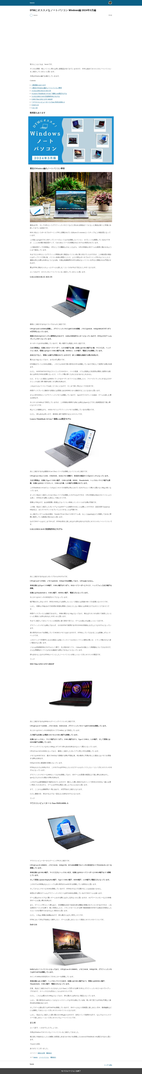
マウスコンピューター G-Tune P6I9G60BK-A (48, 102)
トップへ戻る (108, 1065)
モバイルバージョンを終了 (71, 1071)
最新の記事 (41, 1053)
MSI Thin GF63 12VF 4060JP (42, 99)
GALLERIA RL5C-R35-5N (41, 91)
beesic (35, 1057)
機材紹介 (49, 1053)
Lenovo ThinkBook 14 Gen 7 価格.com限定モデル (49, 93)
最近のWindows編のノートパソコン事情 (47, 88)
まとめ (35, 108)
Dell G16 (35, 105)
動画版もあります (39, 85)
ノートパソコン (44, 1057)
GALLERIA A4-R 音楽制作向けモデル (46, 96)
